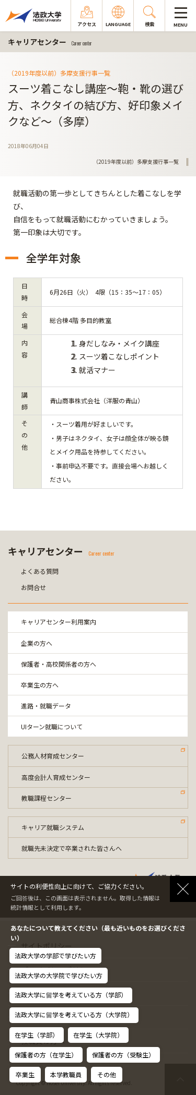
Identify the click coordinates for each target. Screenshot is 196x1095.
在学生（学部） (37, 1034)
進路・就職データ (46, 705)
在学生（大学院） (98, 1034)
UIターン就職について (52, 726)
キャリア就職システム (52, 827)
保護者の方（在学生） (46, 1054)
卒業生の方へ (40, 684)
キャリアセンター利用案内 (58, 621)
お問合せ (33, 587)
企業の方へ (36, 643)
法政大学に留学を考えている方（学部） (71, 994)
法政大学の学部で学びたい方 (55, 955)
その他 (106, 1074)
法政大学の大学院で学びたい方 (58, 975)
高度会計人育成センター (55, 777)
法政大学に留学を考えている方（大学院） (74, 1014)
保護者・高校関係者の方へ (58, 663)
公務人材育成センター (52, 755)
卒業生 (25, 1074)
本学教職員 (66, 1074)
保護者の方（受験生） (123, 1054)
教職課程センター (46, 797)
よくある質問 (40, 571)
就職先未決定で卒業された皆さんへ (71, 848)
